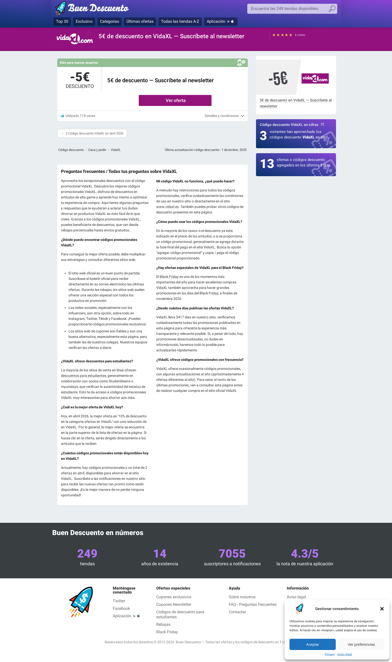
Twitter (119, 601)
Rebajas (163, 624)
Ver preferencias (361, 644)
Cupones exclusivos (173, 597)
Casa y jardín (97, 150)
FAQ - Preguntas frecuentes (252, 604)
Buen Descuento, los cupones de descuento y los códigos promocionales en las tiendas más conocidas (94, 9)
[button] (382, 608)
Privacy (330, 654)
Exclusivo (84, 21)
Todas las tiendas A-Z (180, 21)
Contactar (237, 612)
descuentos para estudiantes (83, 376)
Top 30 (62, 21)
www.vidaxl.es (167, 207)
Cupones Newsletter (173, 604)
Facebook (121, 608)
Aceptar (312, 644)
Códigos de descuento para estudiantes (180, 614)
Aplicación (216, 21)
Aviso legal (344, 654)
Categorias (109, 21)
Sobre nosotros (242, 597)
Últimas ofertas (140, 21)
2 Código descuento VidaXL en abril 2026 (94, 133)
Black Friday (169, 277)
